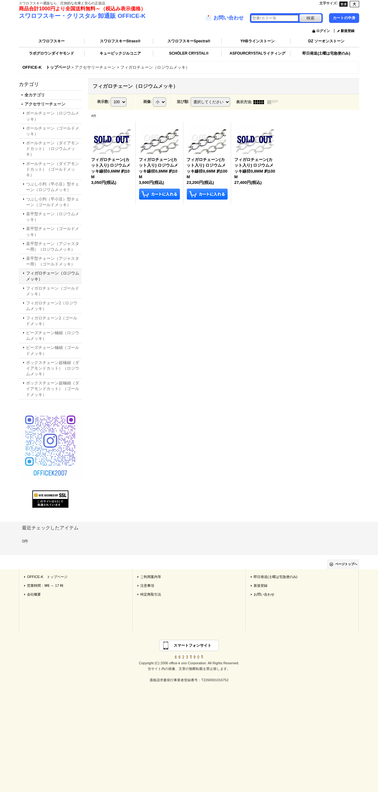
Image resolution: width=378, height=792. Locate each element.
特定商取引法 (150, 594)
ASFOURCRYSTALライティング (257, 53)
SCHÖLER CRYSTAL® (188, 53)
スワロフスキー (51, 41)
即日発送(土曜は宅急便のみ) (326, 53)
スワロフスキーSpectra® (188, 41)
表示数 (103, 101)
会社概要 (34, 594)
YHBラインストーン (257, 41)
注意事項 (147, 585)
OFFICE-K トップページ (47, 577)
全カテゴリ (34, 95)
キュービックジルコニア (120, 53)
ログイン (323, 31)
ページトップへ (346, 564)
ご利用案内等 (150, 577)
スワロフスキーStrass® (120, 41)
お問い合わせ (224, 18)
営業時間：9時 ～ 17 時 (45, 585)
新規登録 (347, 31)
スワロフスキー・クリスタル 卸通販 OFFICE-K (82, 16)
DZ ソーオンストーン (326, 41)
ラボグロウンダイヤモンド (51, 53)
